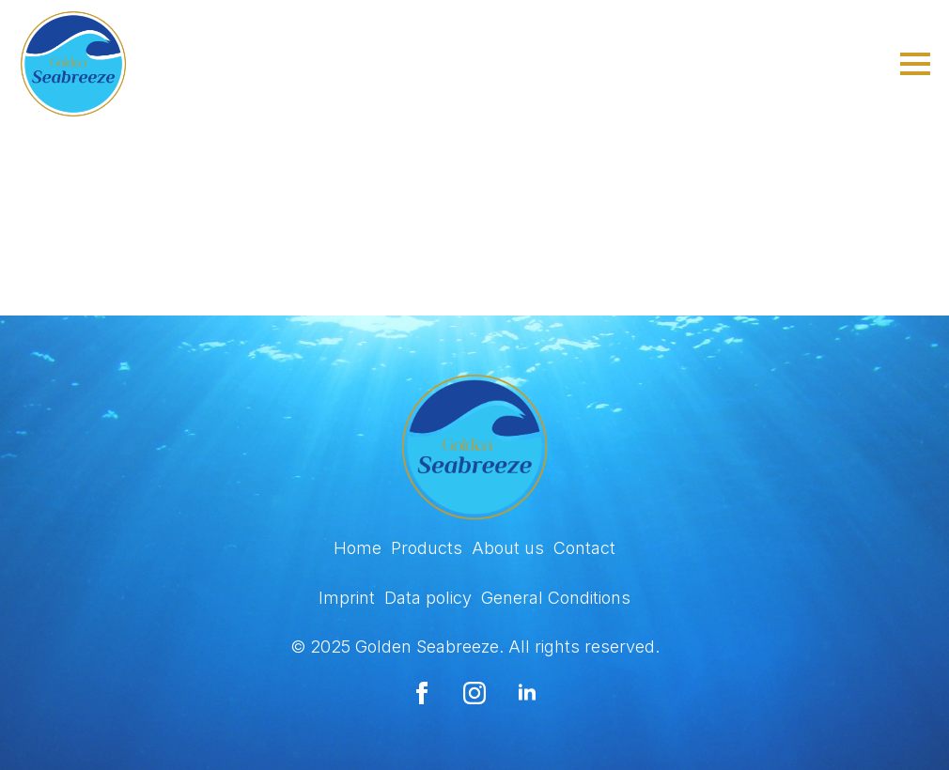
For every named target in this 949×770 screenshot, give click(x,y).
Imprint (347, 598)
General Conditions (555, 598)
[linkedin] (527, 693)
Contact (584, 548)
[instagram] (474, 693)
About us (508, 548)
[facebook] (422, 693)
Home (357, 548)
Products (426, 548)
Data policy (428, 598)
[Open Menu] (915, 64)
